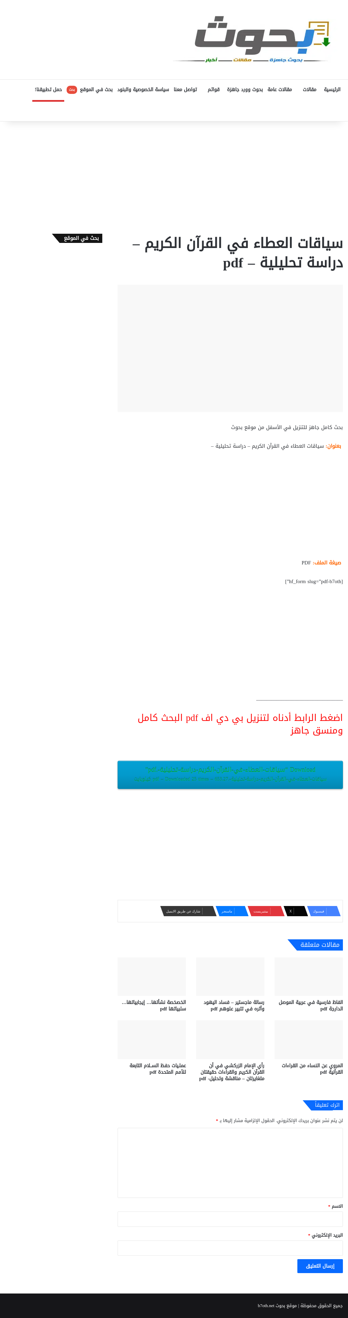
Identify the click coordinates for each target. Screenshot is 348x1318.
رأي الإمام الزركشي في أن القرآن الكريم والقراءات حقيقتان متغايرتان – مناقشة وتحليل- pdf (231, 1072)
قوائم (214, 89)
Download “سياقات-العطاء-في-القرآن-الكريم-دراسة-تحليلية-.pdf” (230, 774)
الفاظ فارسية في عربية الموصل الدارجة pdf (311, 1006)
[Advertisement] (174, 176)
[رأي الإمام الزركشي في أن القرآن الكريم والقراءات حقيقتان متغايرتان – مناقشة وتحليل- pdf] (230, 1039)
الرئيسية (332, 89)
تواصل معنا (185, 89)
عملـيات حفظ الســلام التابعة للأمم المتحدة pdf (157, 1069)
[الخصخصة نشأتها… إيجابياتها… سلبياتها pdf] (152, 976)
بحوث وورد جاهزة (245, 89)
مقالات (309, 89)
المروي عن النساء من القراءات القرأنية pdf (312, 1069)
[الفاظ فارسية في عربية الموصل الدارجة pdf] (309, 976)
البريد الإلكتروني (325, 1235)
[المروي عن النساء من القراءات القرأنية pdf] (309, 1039)
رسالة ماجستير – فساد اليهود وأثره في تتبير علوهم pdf (234, 1006)
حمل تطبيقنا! (48, 89)
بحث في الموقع (89, 89)
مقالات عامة (279, 89)
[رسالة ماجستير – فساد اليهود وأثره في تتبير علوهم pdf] (230, 976)
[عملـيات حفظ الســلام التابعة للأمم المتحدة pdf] (152, 1039)
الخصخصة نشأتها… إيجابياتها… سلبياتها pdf (154, 1006)
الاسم (335, 1206)
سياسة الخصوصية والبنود (143, 89)
